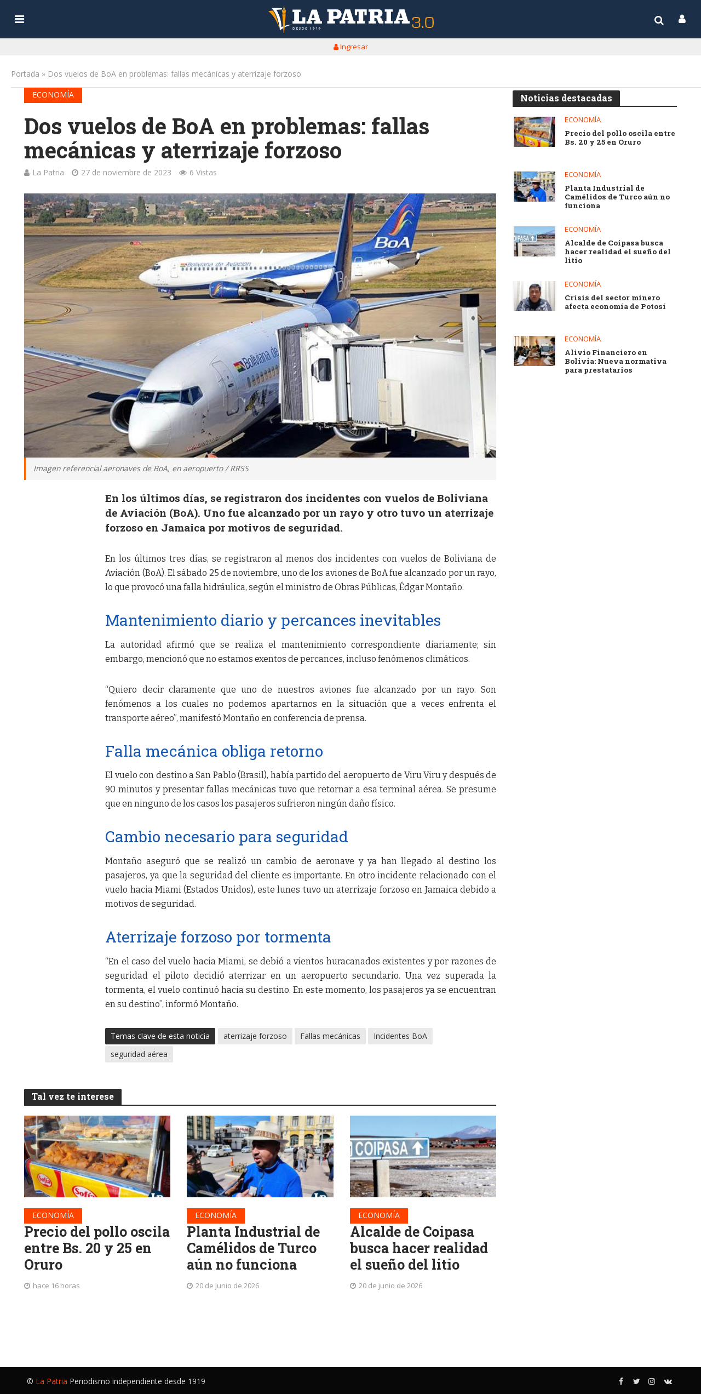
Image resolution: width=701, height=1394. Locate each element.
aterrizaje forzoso (255, 1036)
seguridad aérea (139, 1054)
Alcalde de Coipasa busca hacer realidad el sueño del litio (421, 1249)
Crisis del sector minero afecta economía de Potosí (615, 302)
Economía (53, 94)
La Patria (48, 172)
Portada (25, 73)
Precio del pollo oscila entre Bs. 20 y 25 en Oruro (91, 1249)
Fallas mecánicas (330, 1036)
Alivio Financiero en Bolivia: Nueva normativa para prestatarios (615, 361)
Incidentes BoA (400, 1036)
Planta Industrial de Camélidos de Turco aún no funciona (255, 1249)
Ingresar (351, 47)
